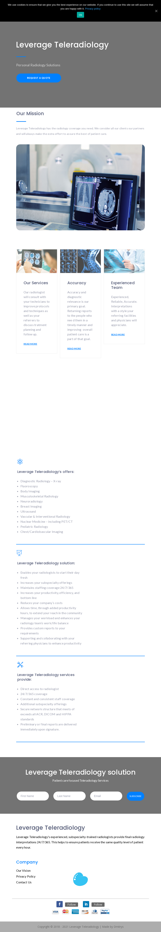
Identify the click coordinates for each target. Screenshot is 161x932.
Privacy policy (92, 8)
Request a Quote (38, 78)
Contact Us (24, 882)
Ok (80, 14)
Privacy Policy (25, 876)
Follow (71, 904)
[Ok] (156, 11)
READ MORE (30, 343)
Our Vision (23, 870)
